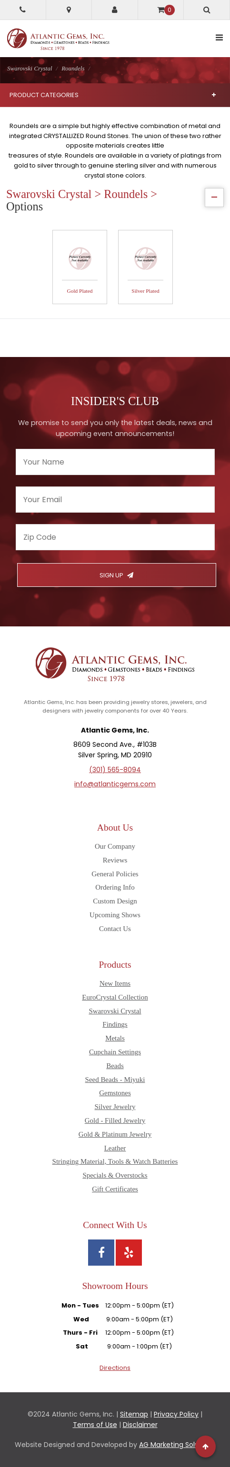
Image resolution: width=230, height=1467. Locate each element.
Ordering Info (115, 887)
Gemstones (114, 1093)
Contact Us (115, 928)
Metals (115, 1038)
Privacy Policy (176, 1414)
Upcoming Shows (115, 915)
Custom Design (115, 901)
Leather (115, 1148)
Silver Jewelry (115, 1106)
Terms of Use (95, 1424)
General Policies (114, 874)
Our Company (115, 846)
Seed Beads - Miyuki (115, 1079)
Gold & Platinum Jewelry (115, 1134)
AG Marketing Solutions (177, 1444)
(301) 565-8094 (115, 769)
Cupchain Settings (115, 1052)
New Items (115, 983)
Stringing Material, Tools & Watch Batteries (115, 1161)
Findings (114, 1024)
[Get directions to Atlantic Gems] (69, 10)
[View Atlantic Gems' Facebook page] (101, 1252)
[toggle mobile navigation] (219, 37)
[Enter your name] (115, 462)
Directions (115, 1367)
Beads (115, 1066)
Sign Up (116, 575)
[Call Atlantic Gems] (23, 10)
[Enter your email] (115, 499)
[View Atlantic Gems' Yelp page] (129, 1252)
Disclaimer (140, 1424)
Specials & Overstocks (114, 1175)
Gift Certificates (115, 1189)
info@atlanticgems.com (115, 784)
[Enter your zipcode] (115, 537)
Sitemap (134, 1414)
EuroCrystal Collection (115, 997)
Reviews (115, 860)
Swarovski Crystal (115, 1011)
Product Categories (113, 94)
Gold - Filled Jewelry (115, 1120)
